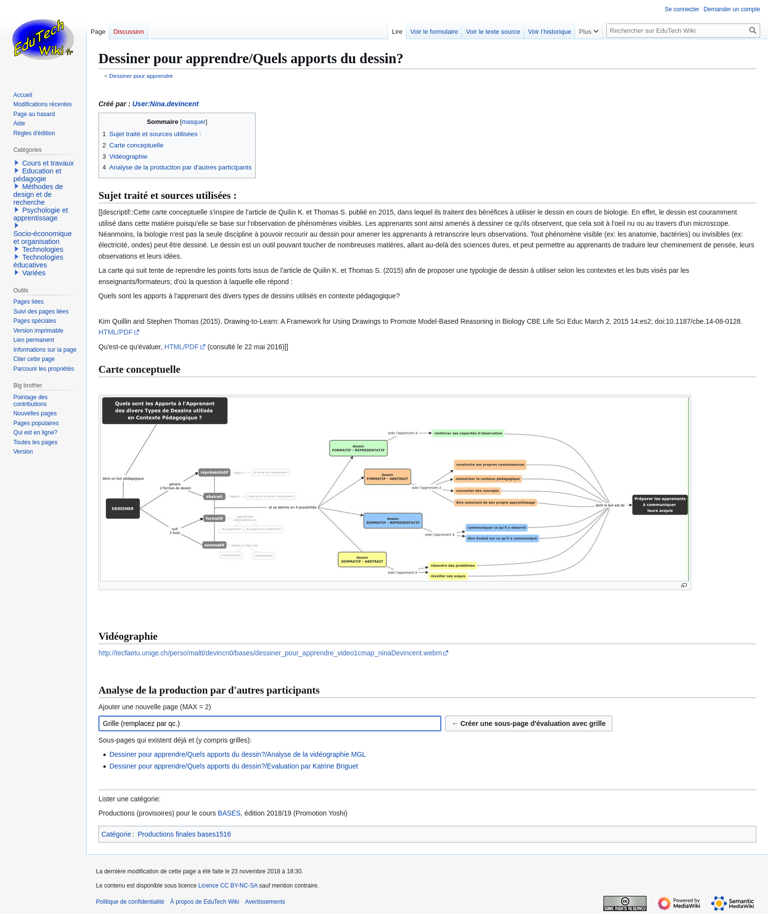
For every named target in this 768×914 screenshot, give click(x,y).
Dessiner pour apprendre (141, 75)
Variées (34, 273)
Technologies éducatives (38, 261)
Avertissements (265, 901)
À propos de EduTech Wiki (204, 901)
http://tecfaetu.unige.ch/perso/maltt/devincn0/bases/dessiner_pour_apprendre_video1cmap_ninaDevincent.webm (270, 653)
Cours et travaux (48, 163)
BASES (229, 813)
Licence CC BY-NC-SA (228, 885)
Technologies (42, 249)
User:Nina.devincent (165, 104)
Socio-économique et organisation (42, 237)
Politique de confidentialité (130, 901)
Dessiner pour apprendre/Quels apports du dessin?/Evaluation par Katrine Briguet (233, 766)
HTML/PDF (115, 332)
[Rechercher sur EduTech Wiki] (683, 31)
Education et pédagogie (37, 175)
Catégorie (116, 834)
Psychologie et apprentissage (40, 214)
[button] (16, 162)
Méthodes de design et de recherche (38, 194)
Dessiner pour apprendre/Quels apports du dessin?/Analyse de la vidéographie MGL (237, 754)
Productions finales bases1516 (184, 834)
